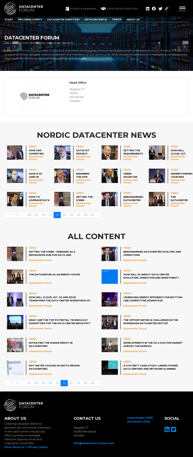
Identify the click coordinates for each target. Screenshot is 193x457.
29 (36, 214)
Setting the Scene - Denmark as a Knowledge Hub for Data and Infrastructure (87, 198)
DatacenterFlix (96, 19)
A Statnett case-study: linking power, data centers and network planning (150, 367)
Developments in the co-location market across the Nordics (153, 344)
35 (78, 214)
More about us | (15, 447)
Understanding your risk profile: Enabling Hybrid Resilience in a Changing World (182, 175)
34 (71, 214)
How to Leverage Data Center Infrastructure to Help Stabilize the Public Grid (40, 198)
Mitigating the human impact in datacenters (51, 344)
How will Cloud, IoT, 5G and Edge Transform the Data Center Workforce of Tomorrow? (57, 299)
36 (85, 214)
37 (92, 214)
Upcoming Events (30, 19)
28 (29, 214)
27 (29, 383)
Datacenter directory (119, 8)
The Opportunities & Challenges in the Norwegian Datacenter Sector (150, 322)
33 (64, 214)
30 (43, 214)
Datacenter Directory (63, 19)
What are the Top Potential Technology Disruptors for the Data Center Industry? (58, 322)
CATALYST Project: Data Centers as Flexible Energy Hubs (85, 152)
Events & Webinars (81, 8)
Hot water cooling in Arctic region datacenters (54, 367)
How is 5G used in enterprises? (38, 175)
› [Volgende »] (98, 214)
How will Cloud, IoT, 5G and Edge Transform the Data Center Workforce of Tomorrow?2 (179, 152)
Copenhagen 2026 (140, 417)
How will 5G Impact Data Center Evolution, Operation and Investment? (151, 276)
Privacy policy (38, 447)
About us (133, 19)
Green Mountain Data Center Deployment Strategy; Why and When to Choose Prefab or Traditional (132, 175)
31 (50, 214)
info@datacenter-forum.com (94, 443)
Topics (117, 19)
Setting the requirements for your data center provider (133, 152)
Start (9, 19)
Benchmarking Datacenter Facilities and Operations (133, 198)
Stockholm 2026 (138, 421)
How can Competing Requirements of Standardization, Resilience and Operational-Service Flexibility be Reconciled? (41, 152)
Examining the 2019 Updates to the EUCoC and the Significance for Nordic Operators (84, 175)
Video (33, 146)
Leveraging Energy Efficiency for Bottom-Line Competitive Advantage (153, 299)
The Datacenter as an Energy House (179, 198)
